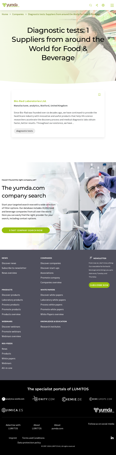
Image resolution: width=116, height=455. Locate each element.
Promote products (11, 309)
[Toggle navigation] (112, 6)
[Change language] (103, 5)
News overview (9, 272)
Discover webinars (11, 326)
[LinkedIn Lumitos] (112, 437)
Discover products (11, 294)
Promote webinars (11, 331)
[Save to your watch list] (99, 94)
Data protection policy (29, 442)
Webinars (6, 363)
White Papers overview (52, 314)
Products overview (11, 314)
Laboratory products (12, 299)
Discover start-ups (50, 267)
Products (6, 353)
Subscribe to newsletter (14, 267)
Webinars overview (11, 336)
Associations (47, 272)
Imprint (13, 437)
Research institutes (51, 326)
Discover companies (51, 263)
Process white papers (51, 304)
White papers (8, 358)
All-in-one (7, 367)
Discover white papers (52, 294)
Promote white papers (52, 309)
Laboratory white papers (53, 299)
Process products (10, 304)
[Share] (97, 5)
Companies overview (51, 282)
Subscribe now (99, 285)
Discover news (9, 263)
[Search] (90, 5)
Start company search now (25, 230)
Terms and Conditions (33, 437)
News (4, 348)
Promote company (50, 277)
